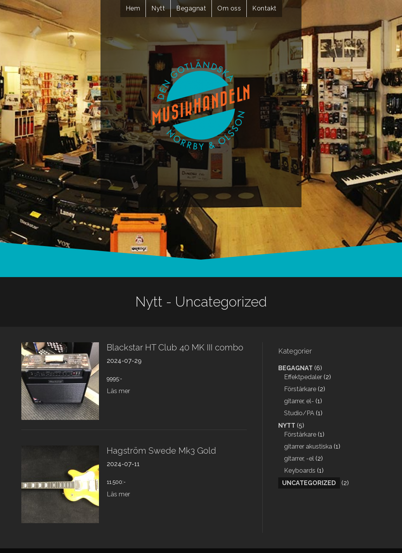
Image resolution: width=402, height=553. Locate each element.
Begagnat (191, 8)
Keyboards (299, 470)
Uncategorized (309, 483)
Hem (133, 8)
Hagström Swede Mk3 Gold (161, 451)
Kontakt (264, 8)
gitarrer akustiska (308, 446)
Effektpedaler (303, 377)
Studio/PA (299, 413)
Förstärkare (300, 389)
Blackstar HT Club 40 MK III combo (175, 347)
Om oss (229, 8)
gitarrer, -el (299, 458)
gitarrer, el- (299, 401)
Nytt (158, 8)
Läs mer (118, 391)
